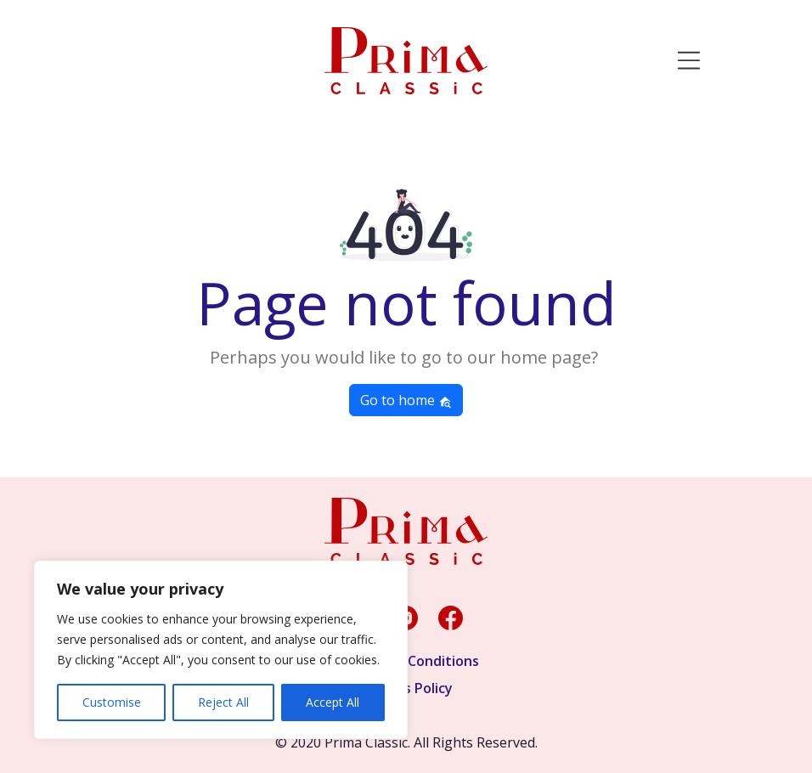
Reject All (223, 702)
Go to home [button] (406, 400)
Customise (111, 702)
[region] (221, 650)
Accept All (332, 702)
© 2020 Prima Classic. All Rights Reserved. (406, 742)
